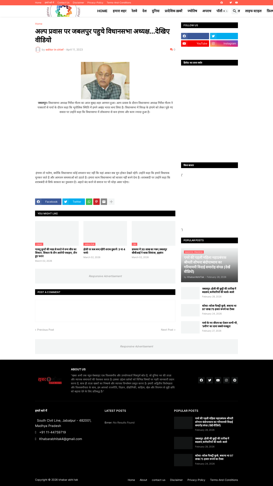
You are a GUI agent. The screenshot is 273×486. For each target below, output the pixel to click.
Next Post (167, 329)
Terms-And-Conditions (119, 2)
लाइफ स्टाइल (253, 11)
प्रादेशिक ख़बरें (173, 11)
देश (144, 11)
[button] (225, 11)
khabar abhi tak (68, 479)
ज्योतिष (192, 11)
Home (38, 2)
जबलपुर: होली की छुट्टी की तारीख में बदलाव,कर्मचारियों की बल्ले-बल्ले (219, 290)
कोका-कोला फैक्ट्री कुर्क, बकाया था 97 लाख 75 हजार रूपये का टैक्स (219, 307)
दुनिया (155, 11)
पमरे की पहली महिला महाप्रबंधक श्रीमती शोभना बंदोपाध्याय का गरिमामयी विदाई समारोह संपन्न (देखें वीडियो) (214, 422)
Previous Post (45, 329)
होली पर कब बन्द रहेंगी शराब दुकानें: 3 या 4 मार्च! (104, 251)
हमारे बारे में (49, 2)
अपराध (206, 11)
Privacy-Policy (95, 2)
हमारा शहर (119, 11)
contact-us (158, 479)
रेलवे (134, 11)
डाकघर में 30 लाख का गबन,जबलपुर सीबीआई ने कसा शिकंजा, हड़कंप (149, 251)
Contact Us (63, 2)
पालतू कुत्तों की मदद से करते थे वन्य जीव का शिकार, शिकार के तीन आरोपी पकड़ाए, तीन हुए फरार (56, 253)
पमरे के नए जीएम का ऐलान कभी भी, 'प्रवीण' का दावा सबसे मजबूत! (220, 324)
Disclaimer (78, 2)
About (143, 479)
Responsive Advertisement (105, 276)
